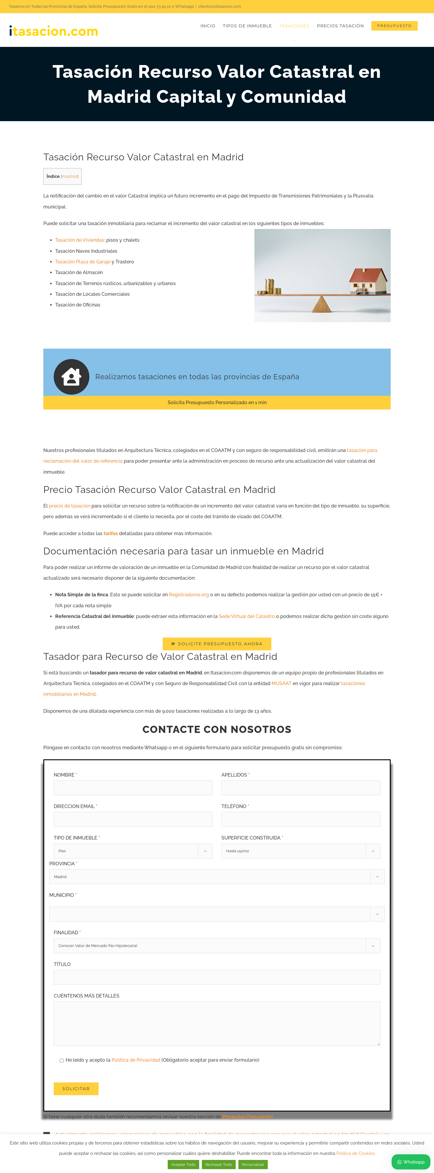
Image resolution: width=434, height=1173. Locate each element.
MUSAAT (282, 683)
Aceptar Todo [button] (183, 1164)
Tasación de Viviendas (79, 240)
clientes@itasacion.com (219, 6)
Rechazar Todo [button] (218, 1164)
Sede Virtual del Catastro (247, 616)
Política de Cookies (355, 1153)
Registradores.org (189, 594)
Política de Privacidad (136, 1060)
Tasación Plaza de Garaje (82, 262)
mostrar (69, 176)
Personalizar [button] (253, 1164)
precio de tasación (69, 506)
